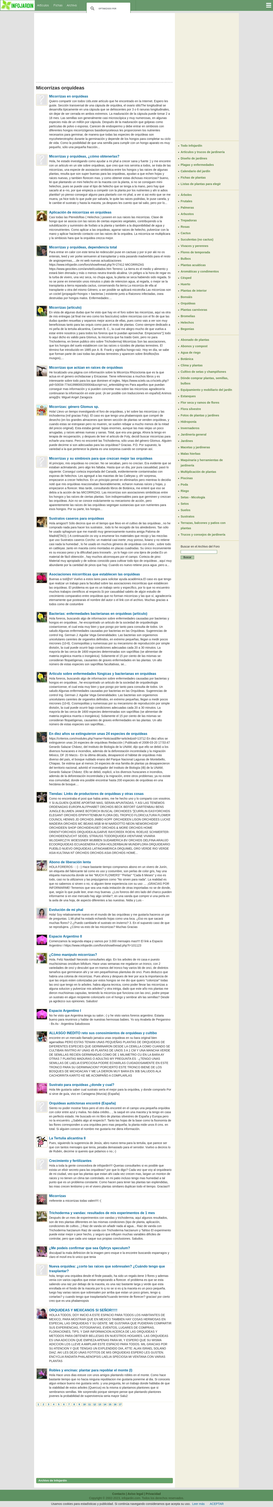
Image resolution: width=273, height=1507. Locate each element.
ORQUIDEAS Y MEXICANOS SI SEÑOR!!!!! (83, 1310)
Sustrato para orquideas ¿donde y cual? (81, 1085)
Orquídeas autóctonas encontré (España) (82, 1103)
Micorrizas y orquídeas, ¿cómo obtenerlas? (84, 156)
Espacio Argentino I (65, 1010)
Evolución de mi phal (66, 910)
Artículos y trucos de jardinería (203, 152)
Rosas (185, 226)
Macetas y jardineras (195, 447)
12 (94, 1404)
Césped (186, 278)
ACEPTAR (217, 1504)
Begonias (187, 329)
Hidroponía (188, 421)
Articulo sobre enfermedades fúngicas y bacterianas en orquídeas (102, 673)
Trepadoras (189, 220)
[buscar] (108, 8)
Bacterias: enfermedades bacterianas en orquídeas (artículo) (98, 613)
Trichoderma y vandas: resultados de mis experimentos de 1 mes (102, 1213)
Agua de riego (190, 352)
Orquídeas (188, 303)
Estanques (188, 396)
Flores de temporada (195, 252)
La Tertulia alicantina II (67, 1138)
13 (99, 1404)
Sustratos (188, 516)
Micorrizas (57, 1196)
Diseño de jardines (194, 158)
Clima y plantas (192, 365)
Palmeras (187, 207)
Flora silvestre (191, 409)
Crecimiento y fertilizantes (70, 1161)
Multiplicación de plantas (198, 471)
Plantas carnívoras (194, 309)
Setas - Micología (193, 497)
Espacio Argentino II (65, 936)
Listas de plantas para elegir (201, 184)
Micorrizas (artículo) (65, 307)
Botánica (187, 359)
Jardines (187, 441)
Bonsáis (186, 297)
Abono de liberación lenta (70, 862)
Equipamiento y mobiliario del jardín (206, 389)
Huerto (185, 284)
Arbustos (187, 214)
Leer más (198, 1504)
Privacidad (153, 1494)
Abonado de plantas (195, 339)
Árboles (186, 194)
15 (110, 1404)
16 (115, 1404)
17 (120, 1404)
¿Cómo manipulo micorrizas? (73, 954)
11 (89, 1404)
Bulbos (186, 258)
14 (104, 1404)
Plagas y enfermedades (197, 164)
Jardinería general (193, 434)
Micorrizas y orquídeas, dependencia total (83, 247)
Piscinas (187, 478)
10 (84, 1404)
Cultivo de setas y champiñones (203, 371)
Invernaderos (190, 428)
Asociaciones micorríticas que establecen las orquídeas (94, 574)
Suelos (185, 510)
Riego (185, 491)
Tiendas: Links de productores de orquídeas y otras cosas (96, 794)
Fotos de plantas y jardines (200, 415)
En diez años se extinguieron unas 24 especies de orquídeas (98, 734)
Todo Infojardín (191, 145)
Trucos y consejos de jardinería (203, 534)
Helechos (187, 322)
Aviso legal (135, 1494)
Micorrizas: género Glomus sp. (74, 407)
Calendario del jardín (195, 171)
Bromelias (188, 316)
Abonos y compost (194, 346)
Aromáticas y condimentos (200, 271)
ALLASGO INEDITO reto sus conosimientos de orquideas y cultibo (103, 1033)
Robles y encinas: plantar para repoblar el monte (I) (90, 1370)
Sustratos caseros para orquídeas (76, 518)
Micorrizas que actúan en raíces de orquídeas (86, 367)
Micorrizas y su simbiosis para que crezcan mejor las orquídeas (100, 458)
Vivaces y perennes (194, 246)
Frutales (186, 201)
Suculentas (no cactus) (197, 239)
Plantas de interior (194, 290)
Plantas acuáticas (193, 265)
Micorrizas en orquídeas (68, 96)
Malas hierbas (190, 453)
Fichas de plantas (193, 177)
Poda (184, 484)
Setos (185, 503)
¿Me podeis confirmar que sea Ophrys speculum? (89, 1248)
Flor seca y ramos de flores (200, 402)
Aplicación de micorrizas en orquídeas (80, 212)
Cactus (186, 233)
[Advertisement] (104, 46)
